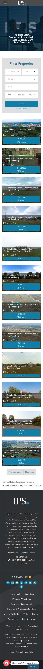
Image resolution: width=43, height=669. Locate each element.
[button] (5, 2)
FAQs (25, 614)
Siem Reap (33, 523)
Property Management (21, 604)
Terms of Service (16, 652)
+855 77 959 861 (15, 560)
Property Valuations (21, 599)
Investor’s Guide (11, 614)
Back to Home (28, 619)
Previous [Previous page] (15, 472)
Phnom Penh (21, 523)
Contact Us (13, 619)
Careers (35, 614)
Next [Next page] (29, 472)
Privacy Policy (28, 652)
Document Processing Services (21, 609)
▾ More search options (22, 109)
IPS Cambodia (11, 626)
